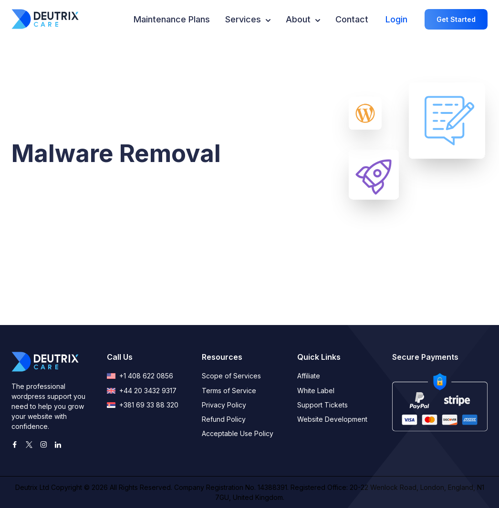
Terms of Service (229, 390)
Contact (351, 19)
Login (396, 19)
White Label (315, 390)
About (303, 18)
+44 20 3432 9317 (142, 390)
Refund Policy (224, 419)
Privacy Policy (224, 405)
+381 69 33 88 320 (142, 405)
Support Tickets (322, 405)
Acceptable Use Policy (237, 433)
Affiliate (308, 376)
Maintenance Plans (172, 19)
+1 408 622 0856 (140, 376)
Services (247, 18)
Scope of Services (231, 376)
